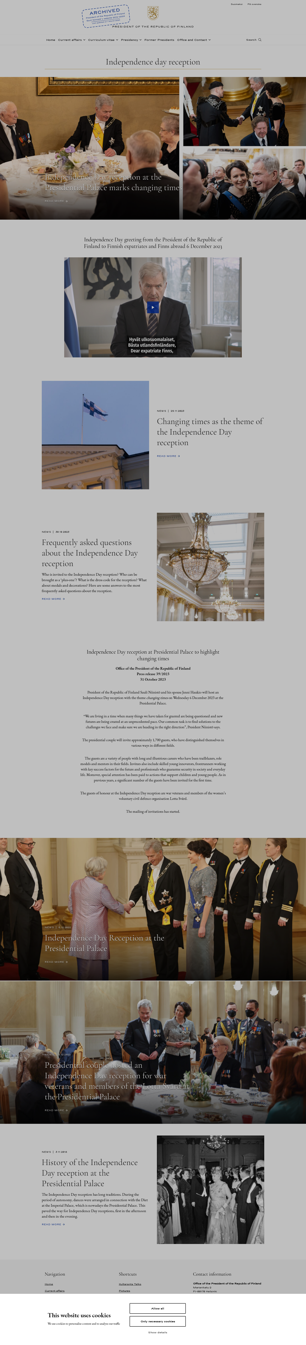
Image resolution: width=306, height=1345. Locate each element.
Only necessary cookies (158, 1321)
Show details (157, 1332)
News (50, 166)
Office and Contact (192, 40)
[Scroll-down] (153, 210)
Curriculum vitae (101, 40)
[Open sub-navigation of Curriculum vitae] (116, 39)
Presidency (129, 40)
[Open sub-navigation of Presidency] (139, 39)
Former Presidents (159, 40)
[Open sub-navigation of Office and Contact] (209, 39)
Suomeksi (237, 4)
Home (50, 40)
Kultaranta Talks (130, 1284)
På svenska (254, 4)
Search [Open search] (251, 39)
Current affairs (70, 40)
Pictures (124, 1290)
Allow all (157, 1308)
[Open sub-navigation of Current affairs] (83, 39)
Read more (54, 201)
